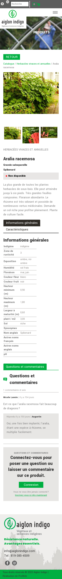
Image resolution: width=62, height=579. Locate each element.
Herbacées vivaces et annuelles (33, 64)
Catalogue (8, 64)
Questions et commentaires (25, 367)
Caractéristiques (17, 229)
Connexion (31, 484)
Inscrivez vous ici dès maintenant (31, 495)
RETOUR (12, 57)
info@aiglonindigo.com (19, 551)
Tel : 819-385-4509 (16, 556)
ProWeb (22, 576)
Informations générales (22, 223)
